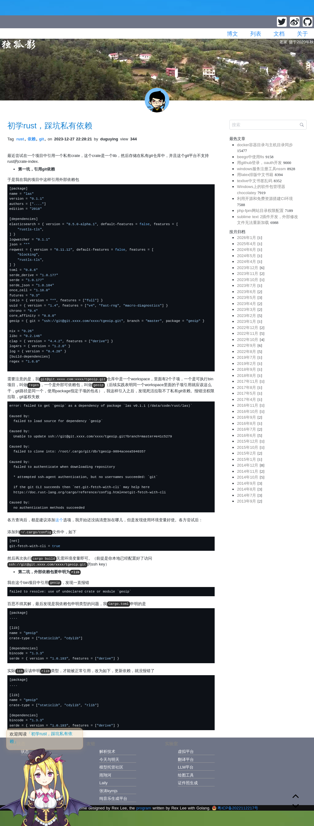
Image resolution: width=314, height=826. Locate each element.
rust (20, 139)
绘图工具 (186, 775)
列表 (255, 34)
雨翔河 (105, 775)
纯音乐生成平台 (113, 798)
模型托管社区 (111, 767)
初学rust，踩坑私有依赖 (49, 125)
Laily (103, 783)
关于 (302, 34)
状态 (25, 751)
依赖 (32, 139)
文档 (279, 34)
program (143, 808)
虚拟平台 (186, 751)
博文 (232, 34)
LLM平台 (185, 767)
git (41, 139)
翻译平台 (186, 759)
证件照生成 (188, 783)
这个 (59, 520)
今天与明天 (109, 759)
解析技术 (107, 751)
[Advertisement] (268, 551)
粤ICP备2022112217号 (235, 808)
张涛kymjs (108, 791)
